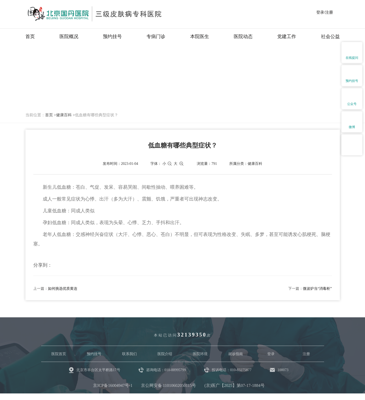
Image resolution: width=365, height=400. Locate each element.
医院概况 (68, 36)
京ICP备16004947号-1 (112, 385)
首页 (30, 36)
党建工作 (286, 36)
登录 (271, 354)
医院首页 (58, 354)
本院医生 (199, 36)
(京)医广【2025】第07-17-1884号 (234, 385)
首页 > (50, 115)
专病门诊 (155, 36)
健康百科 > (65, 115)
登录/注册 (324, 12)
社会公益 (330, 36)
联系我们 (129, 354)
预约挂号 (112, 36)
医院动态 (243, 36)
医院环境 (200, 354)
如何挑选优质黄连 (62, 289)
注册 (306, 354)
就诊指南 (235, 354)
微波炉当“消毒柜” (317, 289)
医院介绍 (164, 354)
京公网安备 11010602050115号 (168, 385)
